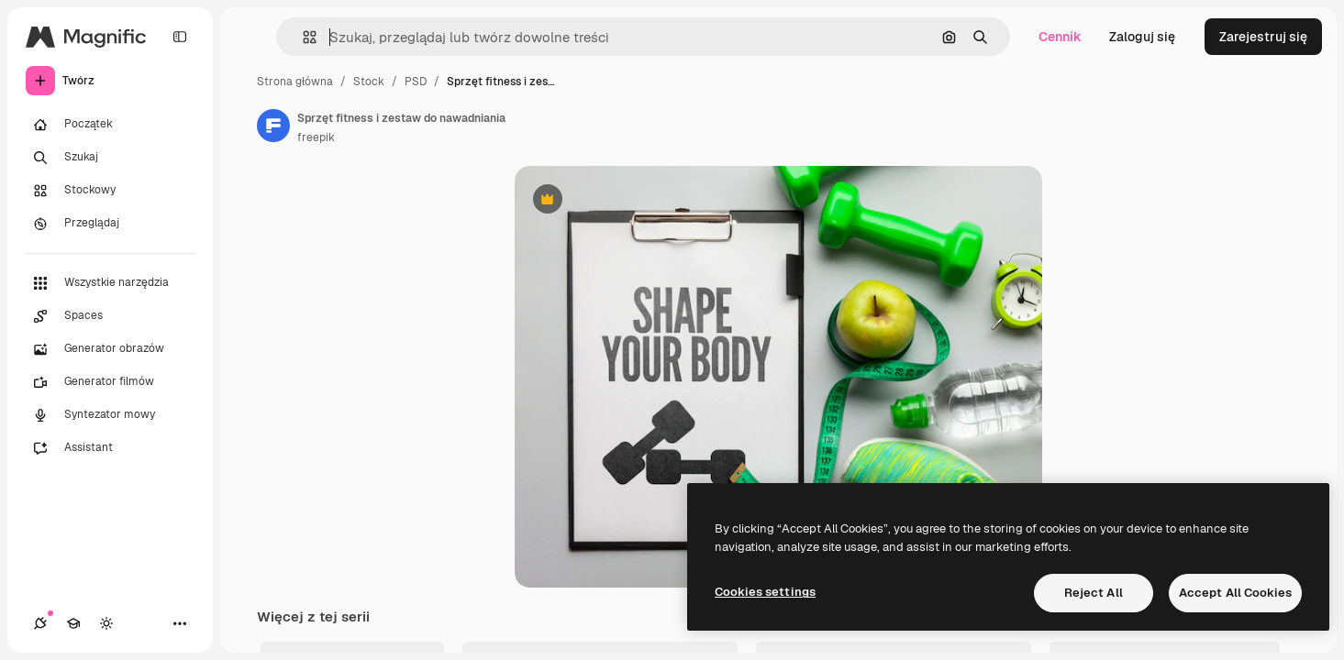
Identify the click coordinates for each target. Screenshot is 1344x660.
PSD (416, 81)
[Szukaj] (110, 157)
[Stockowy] (110, 190)
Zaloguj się (1142, 36)
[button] (302, 37)
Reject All (1093, 592)
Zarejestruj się (1263, 36)
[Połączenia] (40, 623)
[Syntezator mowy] (110, 415)
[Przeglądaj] (110, 223)
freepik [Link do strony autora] (316, 137)
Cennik (1060, 36)
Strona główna (295, 81)
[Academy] (73, 623)
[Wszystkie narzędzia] (110, 283)
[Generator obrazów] (110, 349)
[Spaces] (110, 316)
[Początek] (110, 124)
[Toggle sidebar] (179, 36)
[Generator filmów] (110, 382)
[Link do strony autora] (273, 125)
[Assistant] (110, 448)
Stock (368, 81)
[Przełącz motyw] (106, 623)
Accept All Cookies (1235, 592)
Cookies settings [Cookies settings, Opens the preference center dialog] (765, 592)
